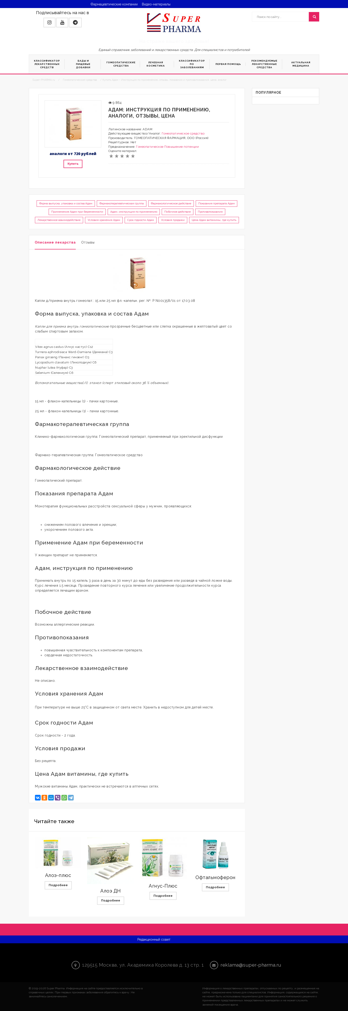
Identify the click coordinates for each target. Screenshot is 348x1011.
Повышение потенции (181, 146)
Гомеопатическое (150, 146)
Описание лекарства (55, 242)
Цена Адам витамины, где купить (214, 220)
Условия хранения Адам (104, 220)
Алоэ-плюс (58, 875)
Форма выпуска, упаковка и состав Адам (65, 203)
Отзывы (88, 242)
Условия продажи (173, 220)
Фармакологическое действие (171, 203)
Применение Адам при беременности (77, 211)
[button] (49, 22)
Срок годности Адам (140, 220)
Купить (73, 163)
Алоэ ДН (110, 891)
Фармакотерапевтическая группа (121, 203)
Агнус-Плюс (163, 886)
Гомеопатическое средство (183, 133)
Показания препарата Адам (216, 203)
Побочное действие (177, 211)
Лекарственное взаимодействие (59, 220)
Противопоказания (210, 211)
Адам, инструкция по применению (133, 211)
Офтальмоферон (215, 877)
